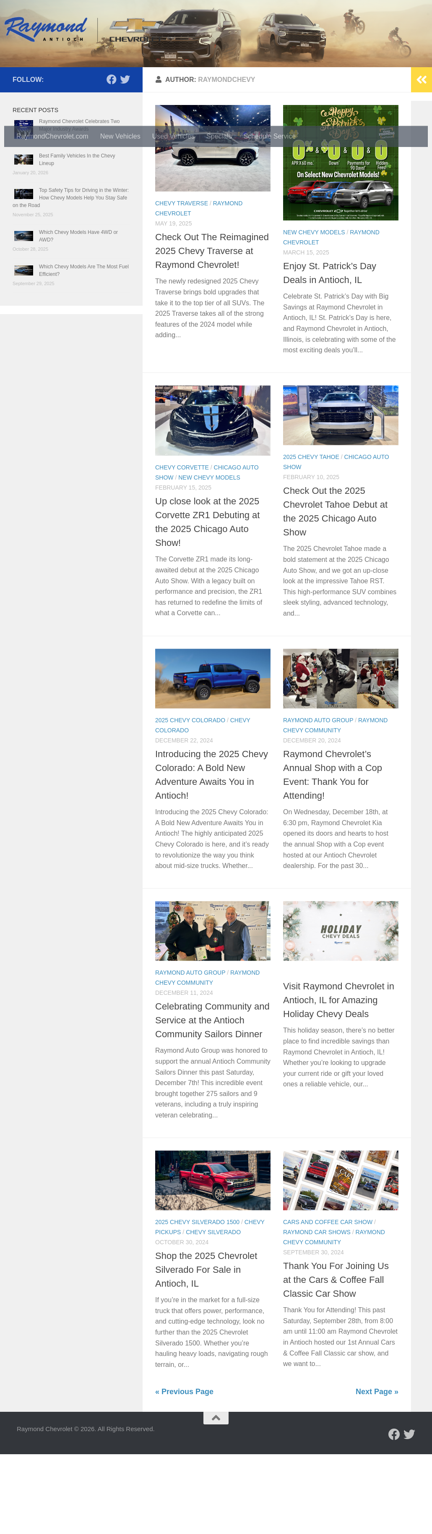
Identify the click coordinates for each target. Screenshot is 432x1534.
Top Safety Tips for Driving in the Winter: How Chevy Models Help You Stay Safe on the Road (71, 277)
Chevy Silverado (213, 1311)
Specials (219, 136)
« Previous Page (184, 1471)
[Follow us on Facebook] (112, 159)
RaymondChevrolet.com (52, 136)
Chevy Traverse (181, 283)
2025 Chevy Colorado (190, 800)
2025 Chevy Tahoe (311, 536)
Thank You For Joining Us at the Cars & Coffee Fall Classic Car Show (336, 1359)
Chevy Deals (303, 1052)
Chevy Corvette (182, 547)
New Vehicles (120, 136)
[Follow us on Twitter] (125, 159)
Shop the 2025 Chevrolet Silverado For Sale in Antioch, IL (206, 1349)
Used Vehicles (173, 136)
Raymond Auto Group (318, 800)
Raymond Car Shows (317, 1311)
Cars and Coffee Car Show (327, 1301)
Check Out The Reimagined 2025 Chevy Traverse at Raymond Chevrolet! (212, 331)
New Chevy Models (314, 312)
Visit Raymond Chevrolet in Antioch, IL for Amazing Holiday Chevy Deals (338, 1080)
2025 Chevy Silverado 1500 (197, 1301)
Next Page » (377, 1471)
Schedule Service (270, 136)
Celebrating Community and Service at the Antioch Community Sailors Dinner (212, 1100)
